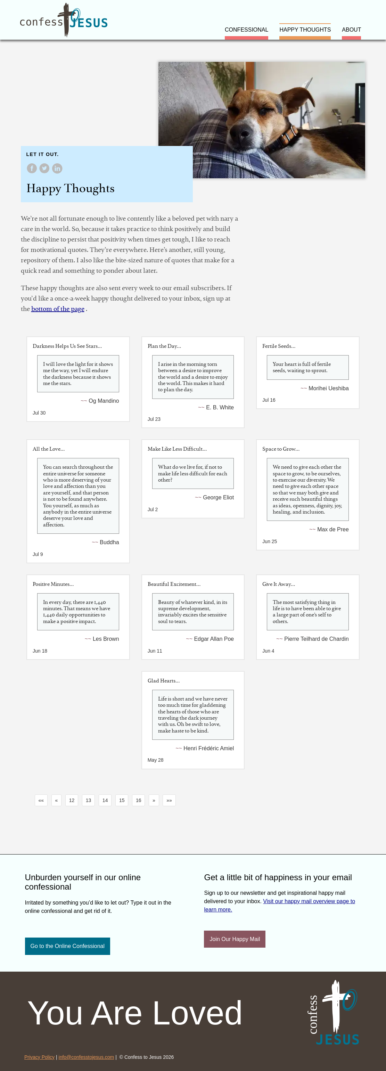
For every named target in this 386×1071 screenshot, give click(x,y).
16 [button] (138, 800)
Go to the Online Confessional (68, 946)
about (351, 30)
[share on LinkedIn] (57, 172)
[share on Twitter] (45, 172)
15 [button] (122, 800)
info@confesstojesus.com (86, 1057)
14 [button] (105, 800)
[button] (41, 800)
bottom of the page (57, 308)
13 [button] (88, 800)
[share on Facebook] (32, 172)
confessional (246, 30)
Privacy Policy (39, 1057)
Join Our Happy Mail (235, 939)
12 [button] (72, 800)
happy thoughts (305, 30)
